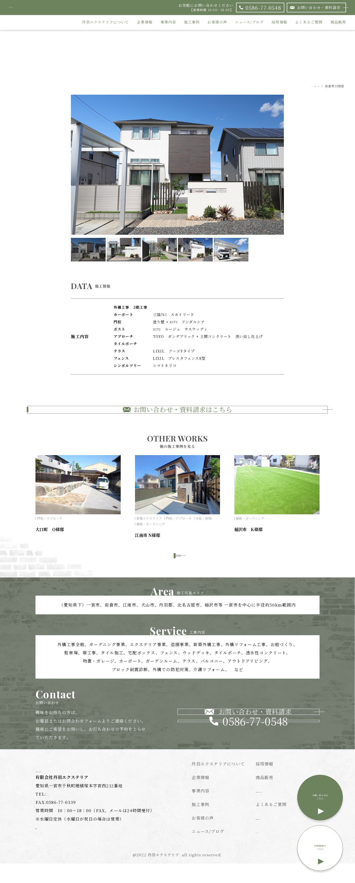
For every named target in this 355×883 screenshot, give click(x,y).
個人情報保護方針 (273, 836)
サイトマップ (269, 850)
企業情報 (145, 22)
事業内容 (168, 22)
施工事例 (192, 22)
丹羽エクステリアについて (105, 22)
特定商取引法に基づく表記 (282, 810)
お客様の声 (217, 22)
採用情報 (279, 22)
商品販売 (338, 22)
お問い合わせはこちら (320, 802)
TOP (297, 86)
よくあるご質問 (308, 22)
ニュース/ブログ (249, 22)
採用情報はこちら (320, 853)
